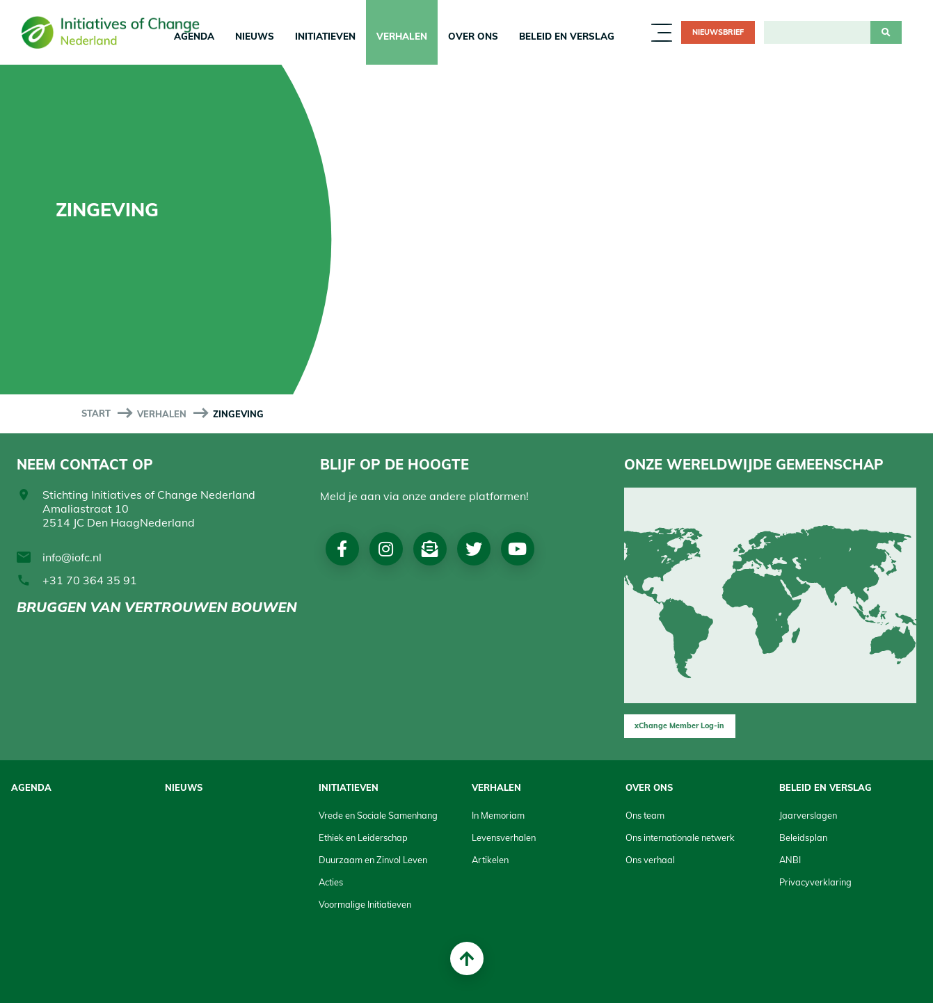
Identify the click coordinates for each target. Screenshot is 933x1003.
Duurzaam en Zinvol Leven (373, 859)
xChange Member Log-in (679, 725)
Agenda (31, 787)
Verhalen (401, 36)
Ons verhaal (650, 859)
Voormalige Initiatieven (365, 904)
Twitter (475, 549)
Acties (331, 882)
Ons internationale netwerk (680, 837)
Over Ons (473, 36)
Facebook (342, 549)
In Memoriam (498, 815)
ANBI (790, 859)
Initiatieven (325, 36)
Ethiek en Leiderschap (363, 837)
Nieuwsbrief (718, 32)
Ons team (644, 815)
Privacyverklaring (815, 882)
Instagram (387, 549)
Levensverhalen (504, 837)
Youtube (520, 549)
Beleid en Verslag (566, 36)
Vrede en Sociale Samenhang (378, 815)
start (96, 413)
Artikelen (490, 859)
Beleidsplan (803, 837)
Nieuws (254, 36)
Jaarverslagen (808, 815)
